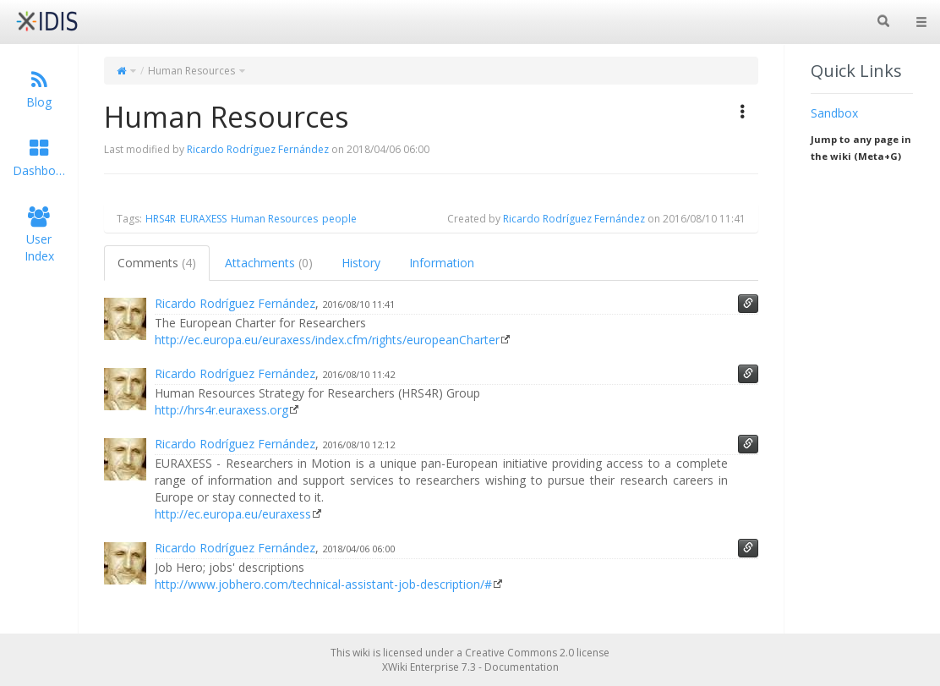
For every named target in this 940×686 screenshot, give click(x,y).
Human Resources (191, 70)
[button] (743, 111)
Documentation (521, 667)
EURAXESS (203, 218)
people (339, 218)
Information (441, 263)
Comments (157, 263)
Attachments (269, 263)
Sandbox (834, 113)
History (361, 263)
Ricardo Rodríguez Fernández (258, 149)
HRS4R (160, 218)
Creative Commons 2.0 (519, 652)
